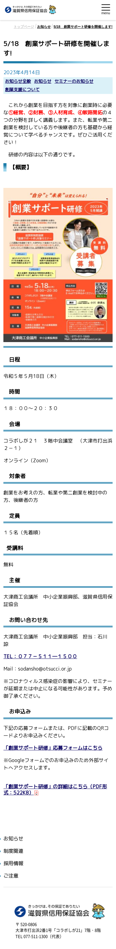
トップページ (24, 26)
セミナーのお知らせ (73, 81)
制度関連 (13, 851)
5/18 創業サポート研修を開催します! (83, 26)
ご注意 (10, 876)
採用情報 (13, 863)
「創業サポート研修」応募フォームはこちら (52, 748)
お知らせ (44, 26)
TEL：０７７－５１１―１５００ (40, 656)
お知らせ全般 (18, 81)
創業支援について (22, 89)
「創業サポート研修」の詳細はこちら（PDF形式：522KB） (55, 790)
